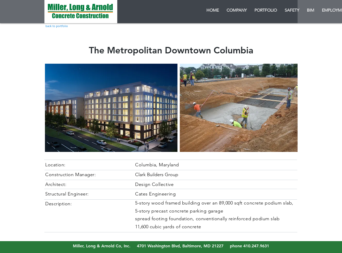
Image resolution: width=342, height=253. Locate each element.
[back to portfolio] (56, 26)
